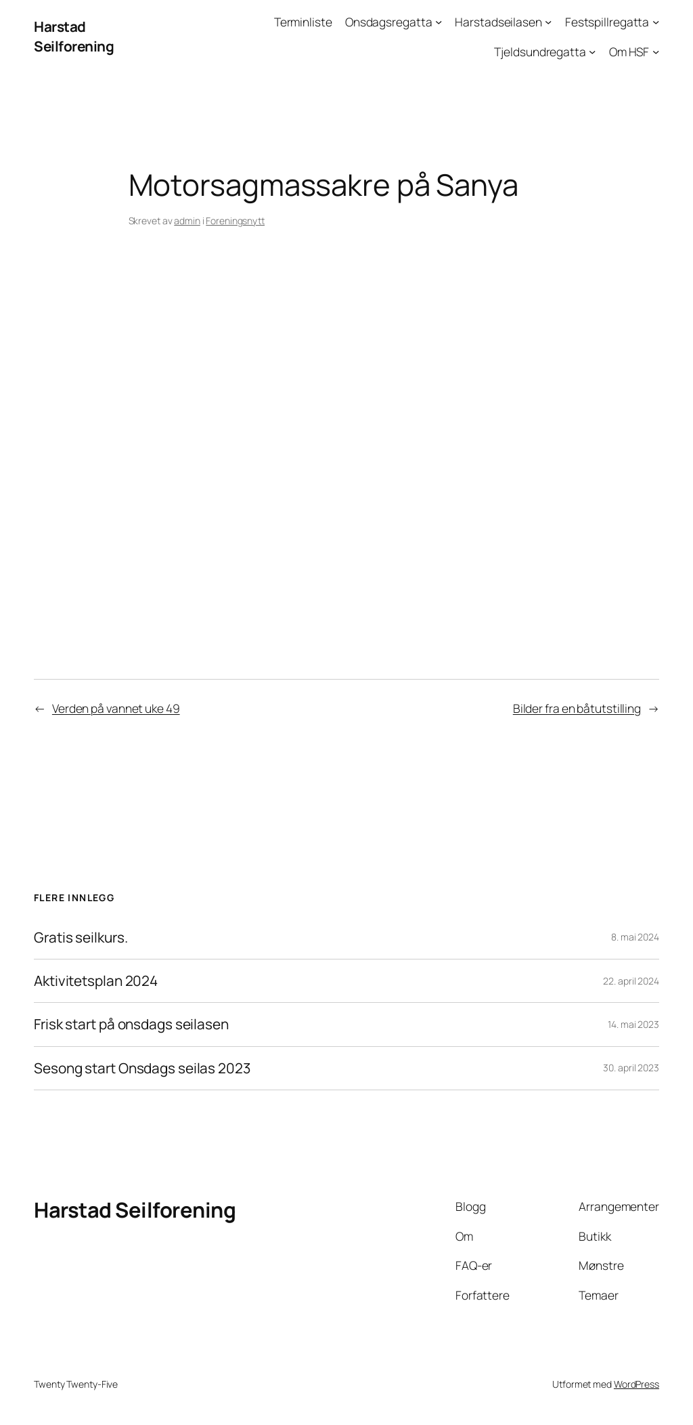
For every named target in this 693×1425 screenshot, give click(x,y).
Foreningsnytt (235, 220)
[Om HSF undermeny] (655, 50)
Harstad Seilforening (74, 36)
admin (187, 220)
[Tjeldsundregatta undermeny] (592, 50)
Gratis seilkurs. (80, 937)
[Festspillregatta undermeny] (655, 21)
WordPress (636, 1384)
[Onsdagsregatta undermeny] (438, 21)
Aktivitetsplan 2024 (96, 981)
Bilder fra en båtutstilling (577, 708)
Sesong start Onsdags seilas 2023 (142, 1068)
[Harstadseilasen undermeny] (548, 21)
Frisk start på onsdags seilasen (131, 1024)
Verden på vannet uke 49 (116, 708)
